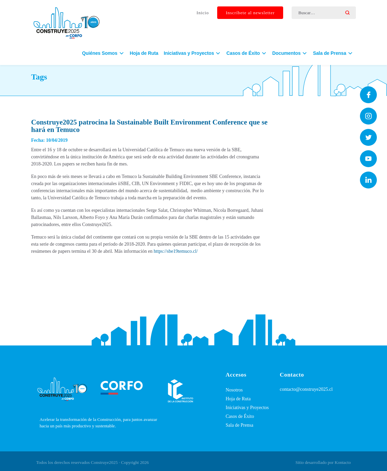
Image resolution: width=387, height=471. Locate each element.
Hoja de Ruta (144, 54)
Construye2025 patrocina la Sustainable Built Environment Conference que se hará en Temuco (149, 126)
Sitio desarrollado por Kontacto (323, 462)
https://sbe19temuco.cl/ (176, 251)
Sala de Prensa (239, 425)
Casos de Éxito (240, 416)
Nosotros (234, 389)
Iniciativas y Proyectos (247, 407)
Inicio (203, 13)
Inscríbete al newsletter (250, 13)
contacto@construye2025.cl (306, 389)
